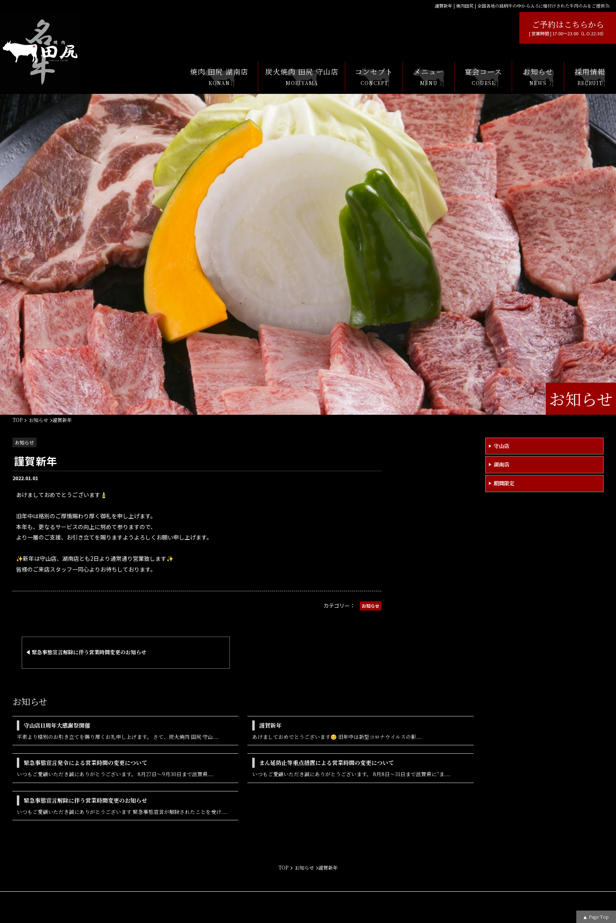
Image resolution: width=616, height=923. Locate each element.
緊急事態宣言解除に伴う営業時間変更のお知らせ (85, 800)
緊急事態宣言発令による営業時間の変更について (85, 763)
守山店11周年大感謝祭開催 (57, 725)
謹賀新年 (270, 725)
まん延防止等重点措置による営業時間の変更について (326, 763)
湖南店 (501, 464)
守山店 (501, 446)
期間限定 (504, 483)
